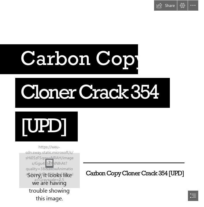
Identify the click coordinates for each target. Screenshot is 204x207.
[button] (165, 5)
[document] (102, 103)
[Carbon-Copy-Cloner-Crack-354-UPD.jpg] (49, 170)
